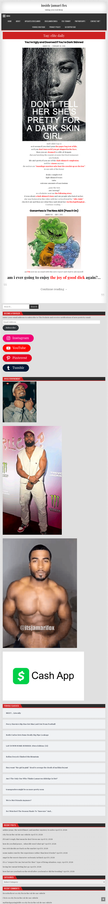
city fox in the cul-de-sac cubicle (16, 834)
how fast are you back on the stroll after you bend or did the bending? (33, 871)
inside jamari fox (54, 5)
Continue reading (54, 205)
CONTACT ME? (95, 21)
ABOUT (18, 21)
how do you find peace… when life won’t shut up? (24, 844)
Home (10, 21)
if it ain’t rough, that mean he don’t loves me (21, 839)
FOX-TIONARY (66, 21)
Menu (8, 16)
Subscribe (11, 327)
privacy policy (55, 27)
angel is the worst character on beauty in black (23, 857)
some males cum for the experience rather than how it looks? (29, 853)
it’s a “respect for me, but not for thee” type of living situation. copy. (32, 862)
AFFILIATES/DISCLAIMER (32, 21)
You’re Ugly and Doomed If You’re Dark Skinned (53, 42)
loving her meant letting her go (16, 867)
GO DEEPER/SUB (70, 27)
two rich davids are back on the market (19, 848)
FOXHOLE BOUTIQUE (38, 27)
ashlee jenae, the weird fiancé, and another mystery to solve (29, 830)
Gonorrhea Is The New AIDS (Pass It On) (54, 211)
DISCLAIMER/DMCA (51, 21)
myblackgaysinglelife (12, 902)
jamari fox (46, 46)
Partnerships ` (80, 21)
